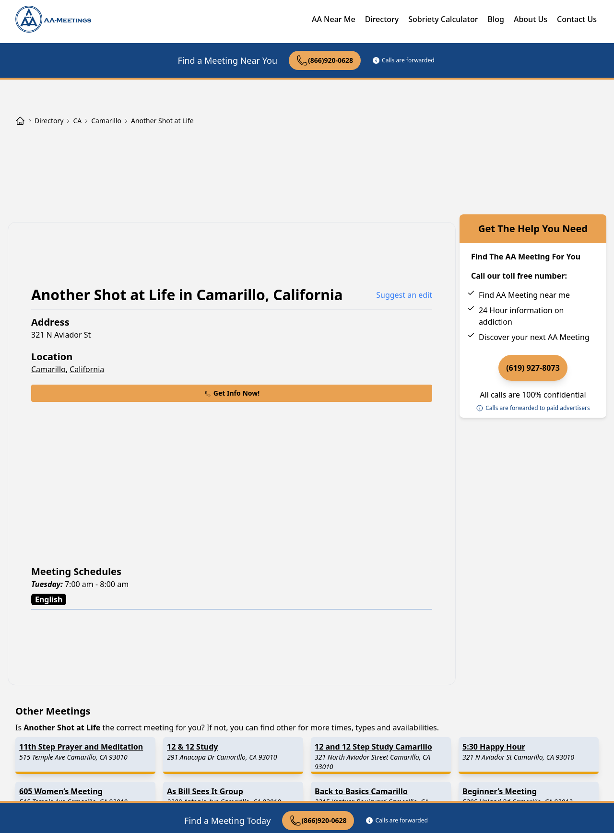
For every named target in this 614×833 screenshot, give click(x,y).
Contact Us (577, 19)
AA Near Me (333, 19)
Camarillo (48, 369)
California (87, 369)
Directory (382, 19)
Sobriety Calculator (443, 19)
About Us (530, 19)
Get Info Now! (232, 393)
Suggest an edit (404, 295)
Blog (495, 19)
